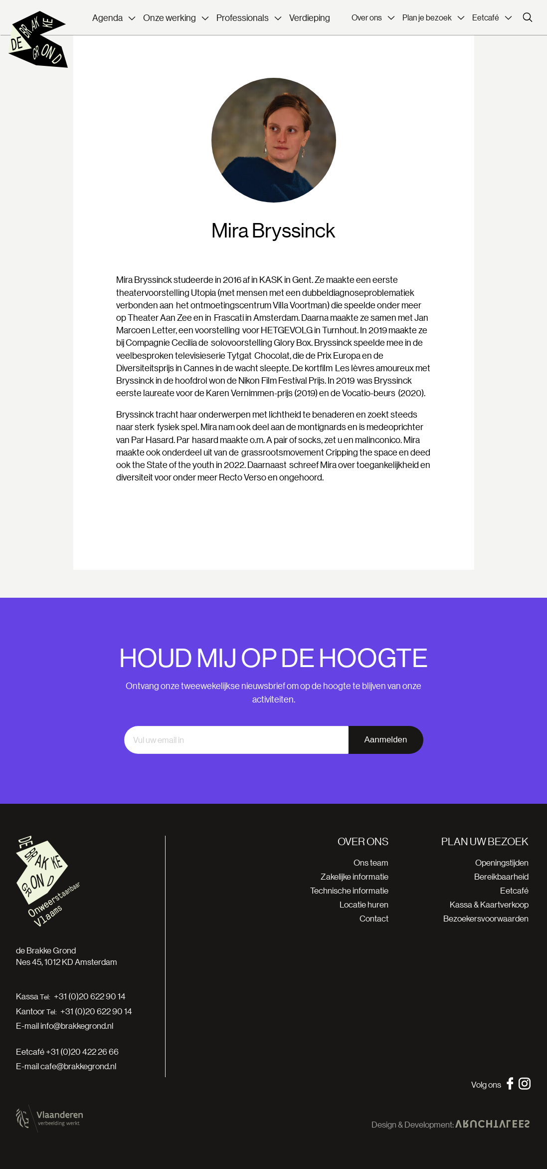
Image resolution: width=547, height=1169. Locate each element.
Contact (374, 918)
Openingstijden (502, 862)
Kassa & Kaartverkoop (489, 904)
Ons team (371, 862)
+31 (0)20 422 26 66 (82, 1051)
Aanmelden (385, 739)
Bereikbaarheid (501, 876)
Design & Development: (450, 1125)
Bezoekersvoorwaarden (486, 918)
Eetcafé (514, 890)
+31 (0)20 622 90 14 (90, 996)
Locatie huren (364, 904)
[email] (236, 740)
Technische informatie (349, 890)
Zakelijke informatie (354, 876)
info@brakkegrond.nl (76, 1025)
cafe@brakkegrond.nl (78, 1066)
